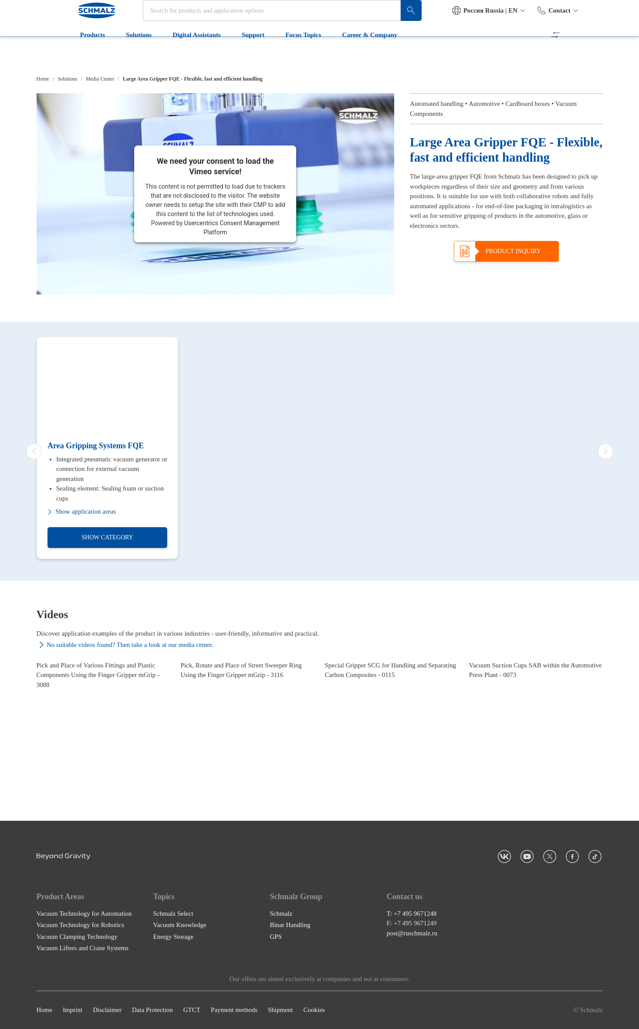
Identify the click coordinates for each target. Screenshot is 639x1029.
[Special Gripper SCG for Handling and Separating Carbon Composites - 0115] (392, 718)
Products (56, 55)
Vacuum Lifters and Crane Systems (83, 948)
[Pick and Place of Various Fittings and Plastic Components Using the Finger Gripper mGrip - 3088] (103, 718)
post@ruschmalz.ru (412, 933)
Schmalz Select (173, 913)
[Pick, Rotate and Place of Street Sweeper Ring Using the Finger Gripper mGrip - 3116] (247, 718)
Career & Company (333, 55)
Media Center (100, 79)
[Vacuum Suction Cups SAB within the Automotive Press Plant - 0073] (536, 718)
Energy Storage (173, 936)
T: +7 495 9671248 (412, 913)
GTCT (191, 1010)
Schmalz (281, 913)
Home (43, 79)
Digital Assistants (160, 55)
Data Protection (152, 1010)
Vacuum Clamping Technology (77, 936)
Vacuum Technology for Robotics (81, 925)
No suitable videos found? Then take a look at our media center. (125, 645)
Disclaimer (107, 1010)
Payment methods (234, 1010)
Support (216, 55)
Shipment (280, 1010)
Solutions (102, 55)
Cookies (314, 1010)
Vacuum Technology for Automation (84, 913)
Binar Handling (290, 925)
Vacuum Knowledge (179, 925)
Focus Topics (266, 55)
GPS (276, 936)
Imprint (72, 1010)
